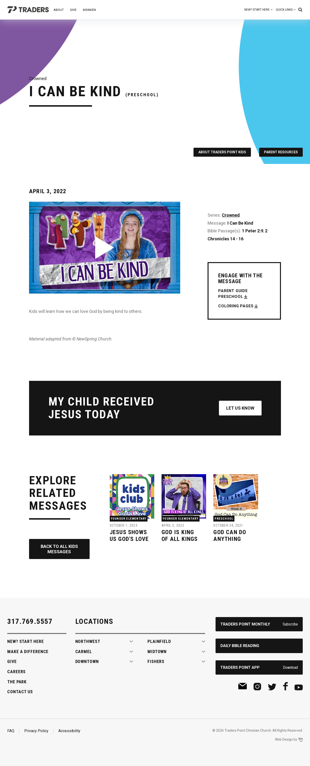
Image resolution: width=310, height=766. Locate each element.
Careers (16, 671)
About (59, 10)
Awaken (89, 10)
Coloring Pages (235, 306)
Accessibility (69, 731)
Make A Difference (27, 651)
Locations (94, 621)
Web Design (284, 739)
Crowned (231, 215)
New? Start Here (257, 9)
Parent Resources (281, 152)
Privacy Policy (36, 731)
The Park (17, 681)
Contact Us (20, 691)
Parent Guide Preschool (233, 293)
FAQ (10, 731)
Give (73, 10)
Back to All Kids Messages (59, 549)
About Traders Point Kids (222, 152)
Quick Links (284, 9)
